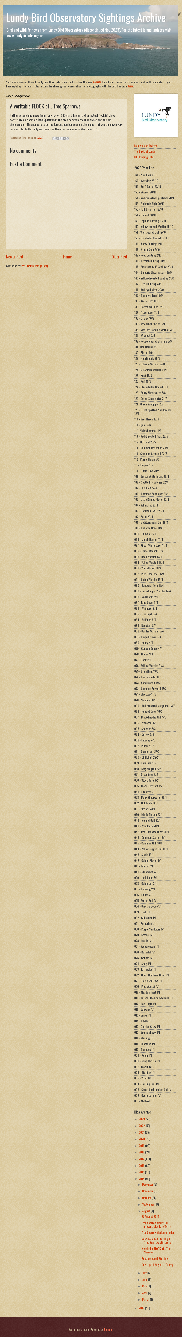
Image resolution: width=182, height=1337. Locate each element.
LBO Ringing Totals (144, 157)
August (146, 1211)
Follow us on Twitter (145, 145)
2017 (142, 1159)
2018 (142, 1152)
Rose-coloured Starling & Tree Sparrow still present (157, 1241)
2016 (142, 1165)
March (146, 1299)
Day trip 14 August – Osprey (157, 1264)
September (148, 1204)
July (144, 1273)
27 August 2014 (150, 1216)
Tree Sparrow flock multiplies (158, 1232)
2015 (142, 1172)
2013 (142, 1308)
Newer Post (14, 257)
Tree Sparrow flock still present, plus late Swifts (157, 1225)
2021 (142, 1132)
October (147, 1197)
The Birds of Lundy (144, 151)
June (145, 1279)
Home (67, 257)
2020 (142, 1139)
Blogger (108, 1329)
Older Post (119, 257)
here (130, 86)
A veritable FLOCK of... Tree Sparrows (156, 1250)
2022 (142, 1125)
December (148, 1184)
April (145, 1293)
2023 (142, 1119)
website (97, 82)
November (148, 1191)
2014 (142, 1179)
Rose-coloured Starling (155, 1258)
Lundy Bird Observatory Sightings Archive (86, 17)
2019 (142, 1145)
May (145, 1286)
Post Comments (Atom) (34, 266)
